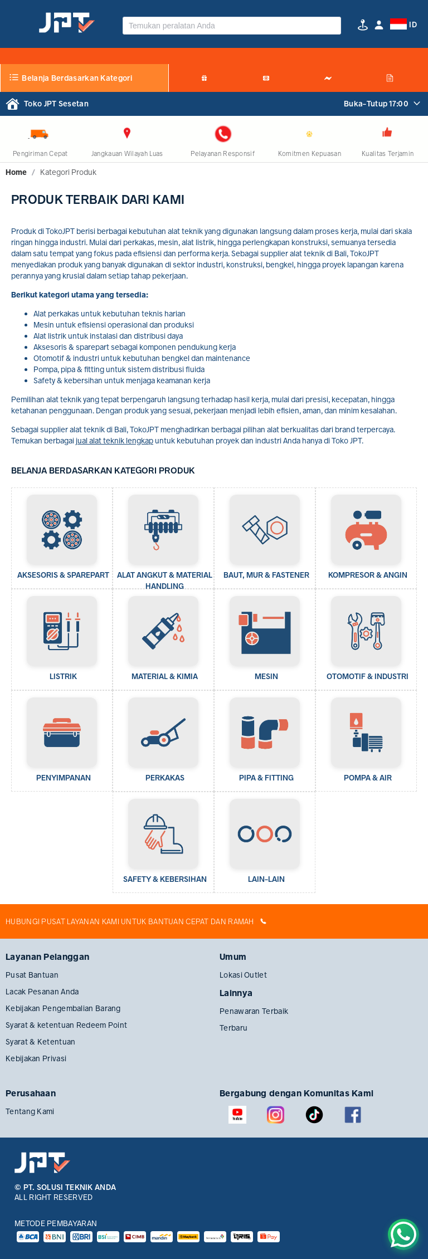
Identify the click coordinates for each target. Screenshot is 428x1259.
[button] (378, 25)
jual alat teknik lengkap (114, 441)
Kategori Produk (68, 172)
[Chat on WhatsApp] (403, 1234)
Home (16, 172)
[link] (16, 172)
